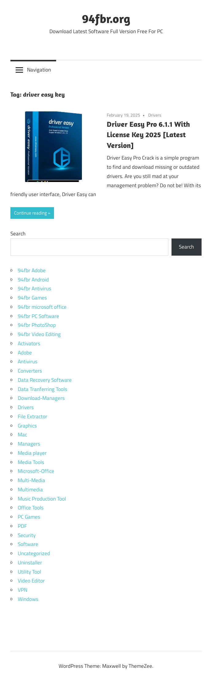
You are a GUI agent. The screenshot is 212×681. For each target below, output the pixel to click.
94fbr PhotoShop (37, 325)
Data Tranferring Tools (42, 389)
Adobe (25, 353)
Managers (29, 444)
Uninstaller (30, 563)
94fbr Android (33, 280)
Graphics (27, 426)
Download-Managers (41, 398)
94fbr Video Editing (39, 334)
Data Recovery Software (45, 380)
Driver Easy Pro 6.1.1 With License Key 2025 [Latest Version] (148, 134)
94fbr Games (32, 298)
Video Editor (31, 581)
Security (27, 535)
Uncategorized (34, 553)
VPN (22, 590)
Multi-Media (31, 480)
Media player (32, 453)
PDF (22, 526)
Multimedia (30, 489)
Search (17, 234)
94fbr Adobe (32, 270)
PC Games (29, 517)
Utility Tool (29, 572)
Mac (22, 435)
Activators (29, 343)
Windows (28, 599)
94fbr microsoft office (42, 307)
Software (28, 544)
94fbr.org (106, 18)
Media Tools (31, 462)
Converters (30, 371)
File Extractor (32, 416)
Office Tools (31, 508)
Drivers (154, 115)
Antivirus (27, 362)
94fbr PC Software (38, 316)
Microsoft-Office (36, 471)
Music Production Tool (42, 499)
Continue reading (30, 212)
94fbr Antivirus (34, 288)
